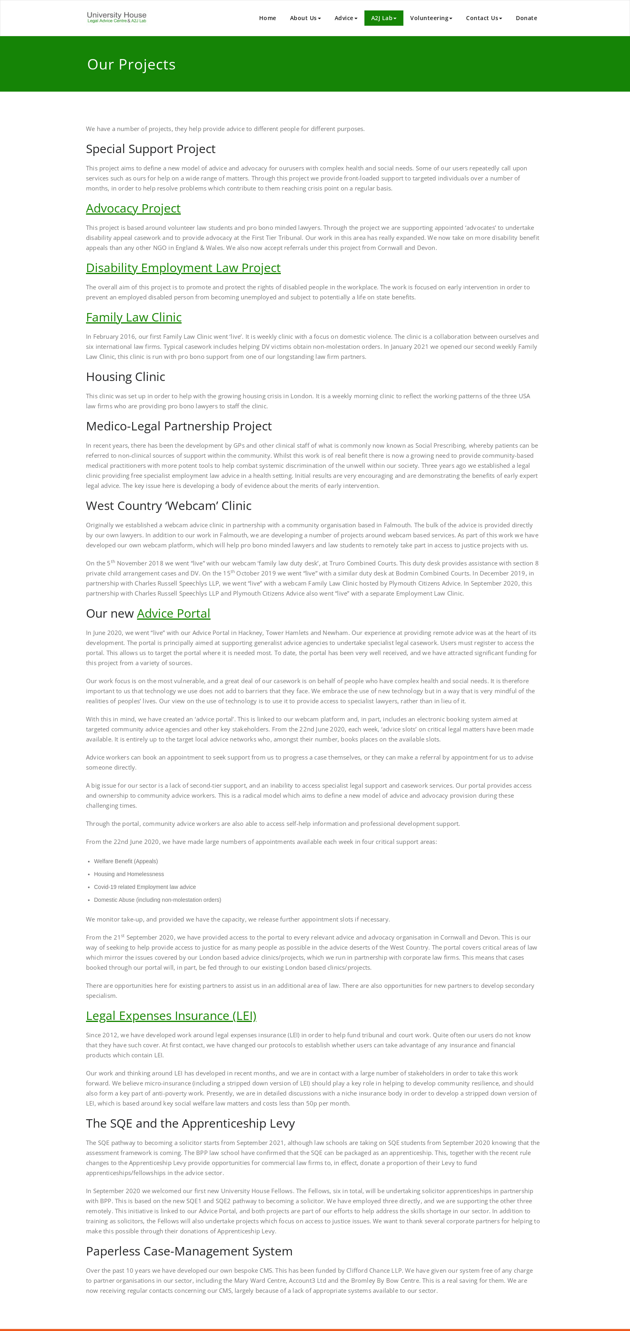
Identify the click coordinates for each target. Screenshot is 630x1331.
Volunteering (431, 18)
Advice (346, 18)
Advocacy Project (133, 208)
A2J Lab (384, 18)
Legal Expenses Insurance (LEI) (171, 1015)
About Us (305, 18)
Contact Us (484, 18)
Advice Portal (174, 613)
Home (267, 18)
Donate (526, 18)
